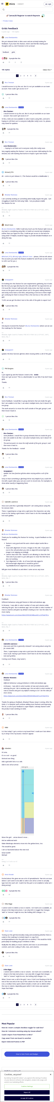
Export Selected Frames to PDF (13, 1042)
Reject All (27, 1092)
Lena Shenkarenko (11, 37)
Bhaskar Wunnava (11, 195)
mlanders (8, 748)
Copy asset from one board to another (16, 1038)
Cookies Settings (27, 1086)
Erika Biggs (8, 904)
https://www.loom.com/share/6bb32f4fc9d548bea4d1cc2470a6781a (25, 615)
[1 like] (10, 94)
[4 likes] (11, 58)
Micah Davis (9, 225)
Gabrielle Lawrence (11, 502)
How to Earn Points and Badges (27, 1054)
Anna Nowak (9, 874)
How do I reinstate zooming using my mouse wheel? (21, 1031)
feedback (6, 52)
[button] (2, 4)
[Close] (50, 1074)
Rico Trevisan (9, 82)
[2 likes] (10, 129)
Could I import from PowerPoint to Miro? (17, 1035)
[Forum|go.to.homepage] (14, 4)
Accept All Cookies (27, 1098)
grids (13, 52)
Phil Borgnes (9, 368)
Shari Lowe (8, 931)
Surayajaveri (9, 280)
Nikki (6, 727)
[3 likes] (11, 918)
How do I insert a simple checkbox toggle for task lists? (23, 1028)
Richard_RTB (9, 172)
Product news (8, 21)
